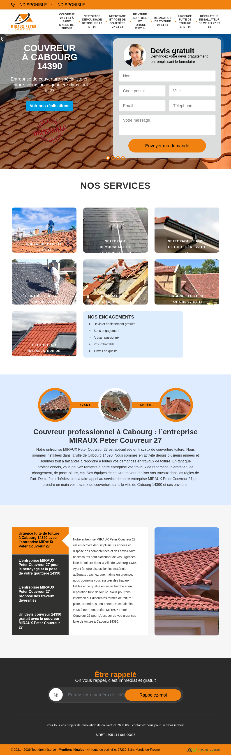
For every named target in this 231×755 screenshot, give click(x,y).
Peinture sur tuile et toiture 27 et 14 (140, 21)
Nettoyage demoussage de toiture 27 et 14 (92, 21)
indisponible (32, 4)
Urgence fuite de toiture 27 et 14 (185, 21)
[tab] (40, 540)
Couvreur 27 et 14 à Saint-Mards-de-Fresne (67, 21)
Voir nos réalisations (49, 106)
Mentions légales (72, 749)
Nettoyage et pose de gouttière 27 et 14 (117, 21)
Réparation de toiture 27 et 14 (162, 21)
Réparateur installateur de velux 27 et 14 (209, 21)
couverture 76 (111, 725)
